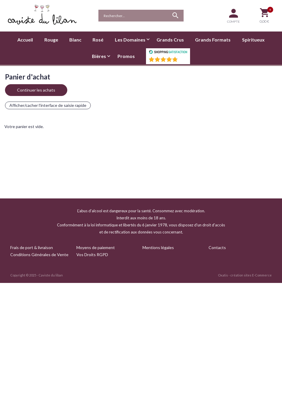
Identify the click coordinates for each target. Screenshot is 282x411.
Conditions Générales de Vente (39, 254)
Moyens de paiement (95, 247)
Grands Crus (170, 39)
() (183, 61)
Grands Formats (213, 39)
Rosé (98, 39)
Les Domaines (130, 39)
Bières (99, 56)
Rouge (51, 39)
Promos (126, 56)
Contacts (217, 247)
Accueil (25, 39)
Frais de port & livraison (31, 247)
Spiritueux (253, 39)
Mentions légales (158, 247)
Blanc (75, 39)
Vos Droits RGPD (92, 254)
